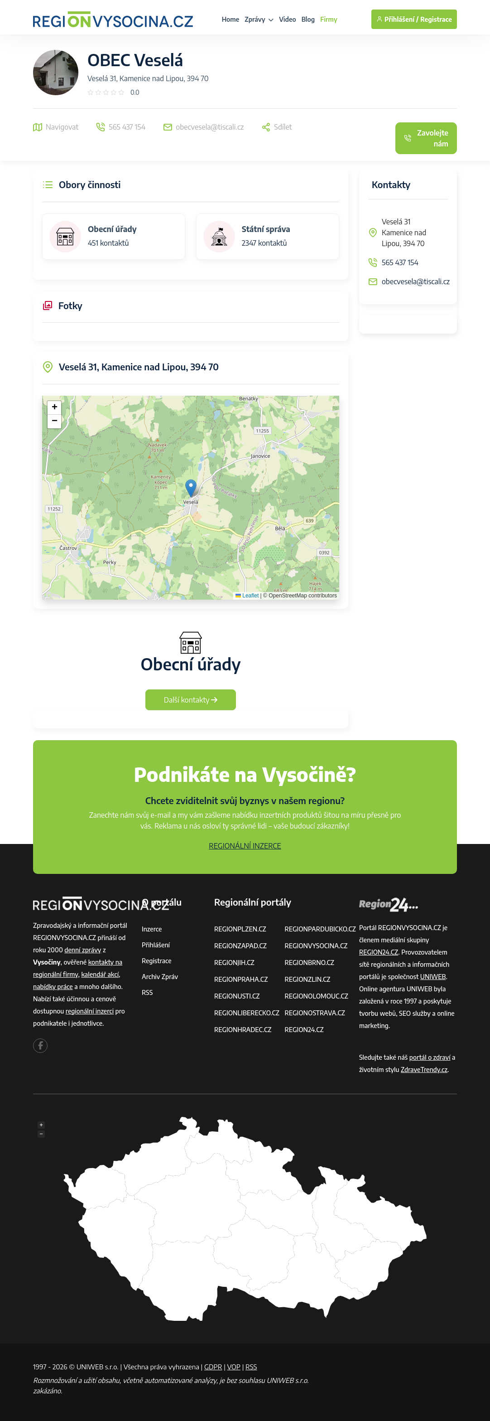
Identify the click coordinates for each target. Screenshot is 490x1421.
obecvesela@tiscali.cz (416, 281)
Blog (308, 19)
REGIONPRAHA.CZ (241, 979)
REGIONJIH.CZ (234, 962)
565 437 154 (400, 262)
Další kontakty (191, 699)
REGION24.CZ (303, 1029)
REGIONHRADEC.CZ (242, 1029)
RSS (147, 992)
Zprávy (259, 19)
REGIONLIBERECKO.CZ (246, 1013)
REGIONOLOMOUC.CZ (316, 996)
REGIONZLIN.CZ (307, 979)
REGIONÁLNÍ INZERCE (245, 845)
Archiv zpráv (160, 976)
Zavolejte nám (426, 138)
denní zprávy (82, 950)
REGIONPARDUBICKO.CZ (320, 929)
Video (287, 19)
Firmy (328, 19)
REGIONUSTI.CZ (237, 996)
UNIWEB (433, 976)
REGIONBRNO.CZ (309, 962)
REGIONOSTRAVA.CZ (314, 1013)
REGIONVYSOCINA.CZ (315, 946)
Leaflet (247, 595)
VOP (234, 1367)
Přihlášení (156, 945)
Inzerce (152, 929)
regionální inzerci (90, 1011)
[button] (191, 488)
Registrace (436, 19)
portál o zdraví (430, 1057)
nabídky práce (53, 986)
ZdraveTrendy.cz (424, 1069)
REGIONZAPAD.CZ (240, 946)
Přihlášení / (397, 19)
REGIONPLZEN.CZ (240, 929)
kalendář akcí (100, 974)
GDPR (213, 1367)
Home (231, 19)
